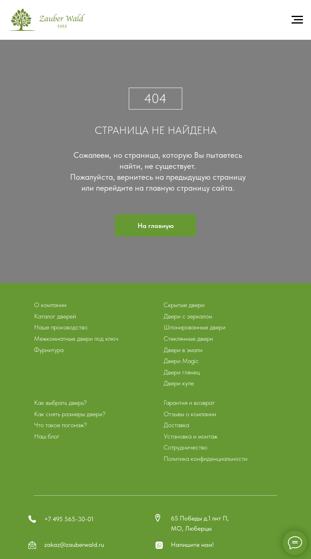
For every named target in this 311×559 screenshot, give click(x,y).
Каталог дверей (55, 316)
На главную (156, 225)
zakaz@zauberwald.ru (74, 544)
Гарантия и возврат (189, 402)
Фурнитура (49, 350)
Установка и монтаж (190, 436)
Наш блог (47, 436)
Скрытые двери (184, 305)
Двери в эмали (183, 350)
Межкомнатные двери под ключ (76, 338)
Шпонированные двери (195, 327)
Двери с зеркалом (188, 316)
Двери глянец (182, 372)
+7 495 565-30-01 (69, 519)
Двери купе (179, 383)
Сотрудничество (185, 447)
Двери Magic (181, 361)
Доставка (176, 425)
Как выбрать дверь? (60, 402)
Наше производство (60, 327)
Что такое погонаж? (60, 425)
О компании (50, 305)
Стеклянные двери (188, 338)
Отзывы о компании (190, 414)
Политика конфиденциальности (205, 458)
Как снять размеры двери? (69, 414)
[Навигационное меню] (297, 20)
